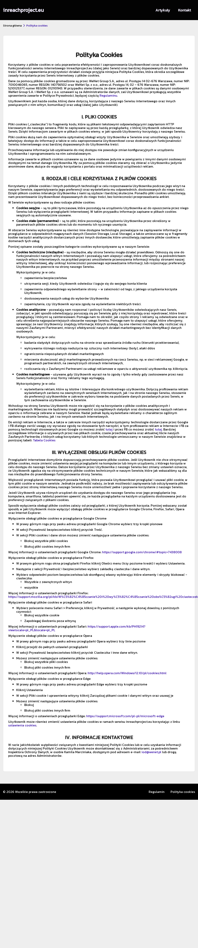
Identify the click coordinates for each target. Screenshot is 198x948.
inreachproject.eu (23, 10)
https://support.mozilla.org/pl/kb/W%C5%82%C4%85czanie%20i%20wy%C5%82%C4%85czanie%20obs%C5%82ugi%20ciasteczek (103, 596)
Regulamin (156, 792)
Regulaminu (108, 95)
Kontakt (184, 10)
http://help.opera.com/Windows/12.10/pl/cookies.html (127, 673)
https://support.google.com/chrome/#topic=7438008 (142, 552)
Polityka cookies (183, 792)
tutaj (109, 429)
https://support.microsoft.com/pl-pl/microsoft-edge (125, 716)
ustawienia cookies (22, 725)
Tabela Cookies (44, 440)
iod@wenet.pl (151, 752)
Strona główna (12, 25)
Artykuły (162, 10)
